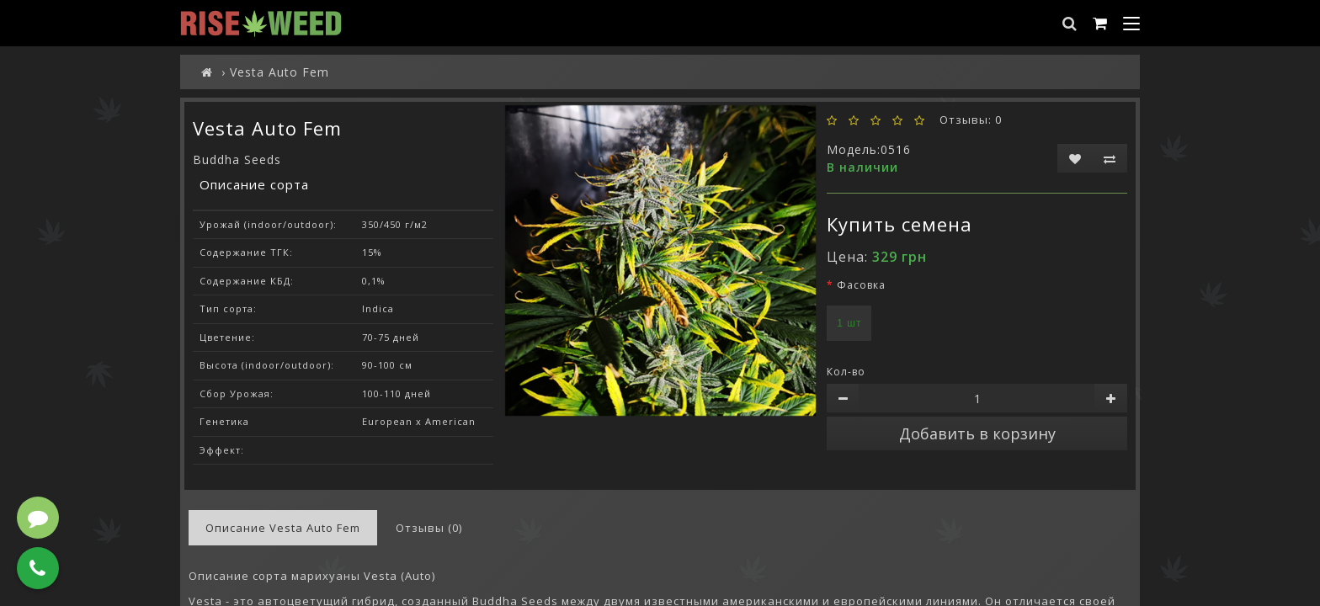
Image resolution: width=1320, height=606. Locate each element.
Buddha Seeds (237, 159)
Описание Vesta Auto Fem (282, 527)
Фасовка (861, 285)
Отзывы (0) (429, 527)
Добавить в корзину (977, 433)
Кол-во (846, 371)
